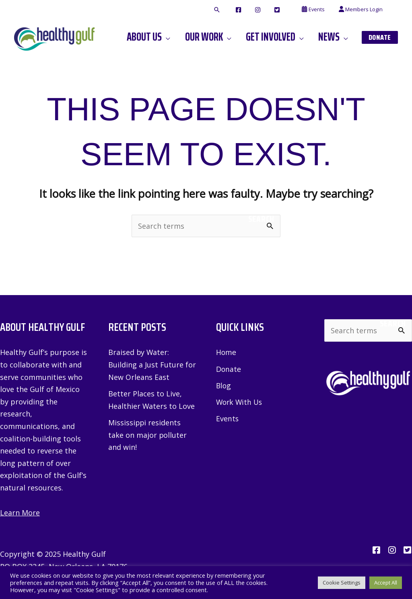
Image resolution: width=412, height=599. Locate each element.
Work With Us (240, 402)
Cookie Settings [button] (341, 582)
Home (226, 352)
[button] (237, 10)
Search (261, 219)
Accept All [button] (385, 582)
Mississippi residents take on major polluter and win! (147, 435)
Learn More (20, 512)
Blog (224, 385)
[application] (180, 37)
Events (227, 419)
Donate (228, 369)
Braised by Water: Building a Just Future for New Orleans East (152, 365)
